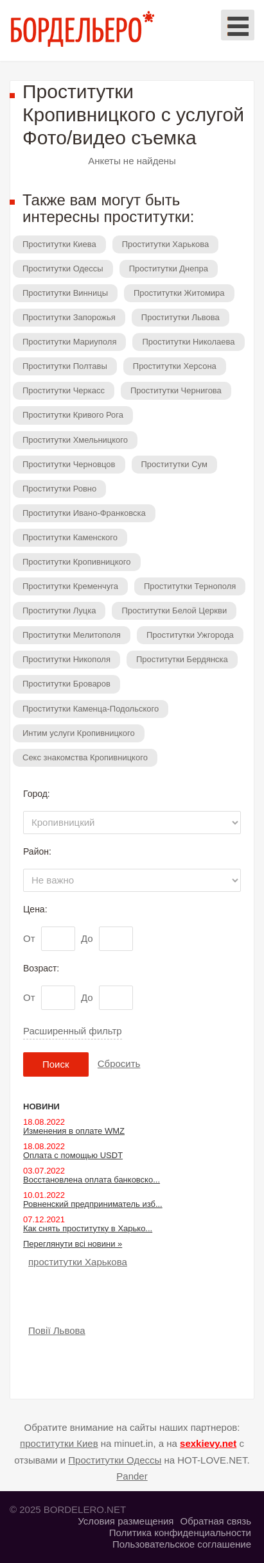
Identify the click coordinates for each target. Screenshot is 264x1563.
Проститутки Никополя (66, 659)
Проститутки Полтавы (64, 366)
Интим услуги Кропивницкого (78, 733)
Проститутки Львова (180, 317)
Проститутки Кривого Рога (72, 415)
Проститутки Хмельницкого (75, 440)
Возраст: (41, 968)
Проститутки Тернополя (190, 586)
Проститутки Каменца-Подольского (90, 708)
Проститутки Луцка (59, 610)
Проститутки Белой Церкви (174, 610)
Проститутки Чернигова (176, 390)
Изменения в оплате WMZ (74, 1131)
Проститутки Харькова (165, 244)
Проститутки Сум (174, 464)
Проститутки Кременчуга (70, 586)
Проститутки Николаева (188, 341)
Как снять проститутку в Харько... (87, 1228)
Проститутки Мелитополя (71, 635)
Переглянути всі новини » (72, 1244)
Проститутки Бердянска (182, 659)
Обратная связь (215, 1521)
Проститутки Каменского (70, 537)
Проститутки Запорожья (69, 317)
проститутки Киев (59, 1443)
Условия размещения (125, 1521)
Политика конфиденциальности (180, 1532)
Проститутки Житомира (179, 293)
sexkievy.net (208, 1443)
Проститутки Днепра (168, 268)
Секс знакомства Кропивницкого (85, 757)
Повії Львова (56, 1330)
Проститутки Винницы (65, 293)
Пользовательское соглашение (181, 1544)
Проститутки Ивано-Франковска (84, 513)
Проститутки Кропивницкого (76, 562)
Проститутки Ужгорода (190, 635)
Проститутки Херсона (174, 366)
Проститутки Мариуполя (69, 341)
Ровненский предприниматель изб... (93, 1204)
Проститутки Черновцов (69, 464)
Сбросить (119, 1063)
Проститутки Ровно (59, 488)
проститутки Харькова (77, 1261)
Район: (37, 851)
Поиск (55, 1064)
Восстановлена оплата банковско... (91, 1179)
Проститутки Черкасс (63, 390)
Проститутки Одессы (62, 268)
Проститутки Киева (59, 244)
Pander (131, 1476)
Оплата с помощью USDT (73, 1155)
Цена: (35, 909)
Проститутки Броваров (66, 683)
